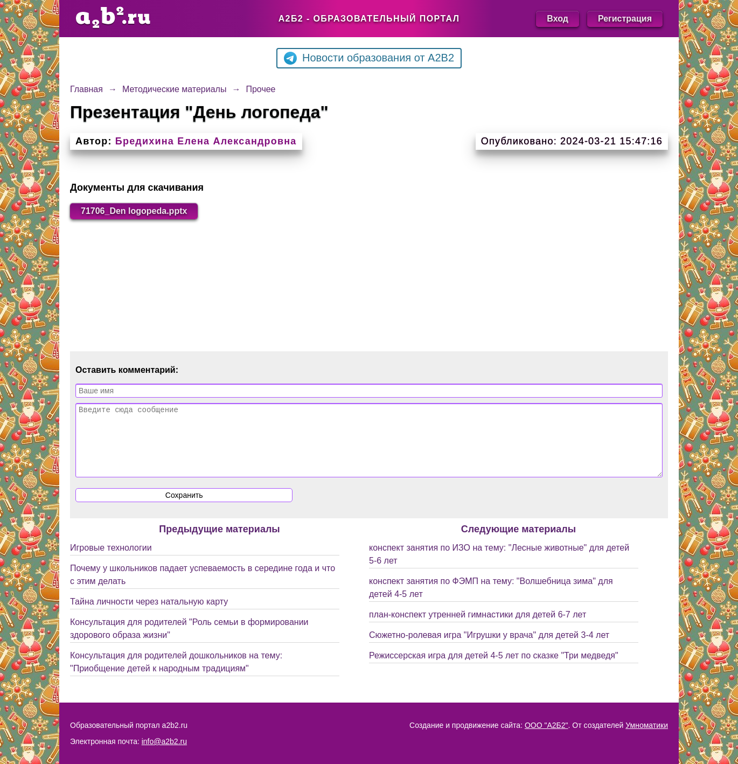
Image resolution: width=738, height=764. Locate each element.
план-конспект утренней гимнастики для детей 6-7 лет (477, 627)
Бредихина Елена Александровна (206, 141)
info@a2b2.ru (164, 741)
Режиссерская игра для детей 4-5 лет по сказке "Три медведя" (493, 668)
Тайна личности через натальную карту (149, 614)
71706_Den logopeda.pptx (134, 211)
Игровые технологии (111, 560)
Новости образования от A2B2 (369, 58)
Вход (557, 18)
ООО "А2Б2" (546, 725)
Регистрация (625, 18)
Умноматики (646, 725)
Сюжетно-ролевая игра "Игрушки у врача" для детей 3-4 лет (489, 647)
